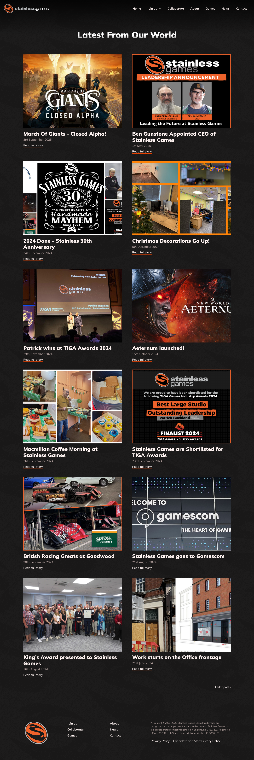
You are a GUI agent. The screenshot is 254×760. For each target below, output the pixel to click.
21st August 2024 (144, 562)
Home (137, 8)
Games (210, 8)
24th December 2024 (37, 253)
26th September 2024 (38, 461)
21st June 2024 (142, 663)
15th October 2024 (145, 354)
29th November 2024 (37, 354)
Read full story (33, 145)
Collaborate (176, 8)
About (194, 8)
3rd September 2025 (37, 139)
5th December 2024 (145, 247)
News (226, 8)
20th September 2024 (38, 562)
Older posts (223, 687)
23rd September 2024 (147, 461)
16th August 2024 (35, 669)
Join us (154, 8)
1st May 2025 (141, 146)
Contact (241, 8)
